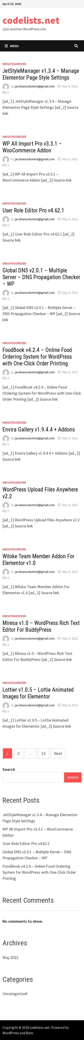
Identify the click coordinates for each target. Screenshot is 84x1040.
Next (58, 753)
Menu (12, 46)
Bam (29, 1033)
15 (43, 753)
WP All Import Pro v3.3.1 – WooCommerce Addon (32, 147)
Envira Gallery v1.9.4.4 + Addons (38, 429)
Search (8, 769)
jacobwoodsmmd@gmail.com (35, 86)
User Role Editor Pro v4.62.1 (33, 210)
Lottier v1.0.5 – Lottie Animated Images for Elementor (38, 693)
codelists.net (30, 20)
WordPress (10, 1033)
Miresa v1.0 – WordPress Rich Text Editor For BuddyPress (41, 626)
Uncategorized (14, 64)
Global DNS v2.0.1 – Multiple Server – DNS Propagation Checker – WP (41, 277)
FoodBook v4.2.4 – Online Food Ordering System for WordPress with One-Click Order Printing (37, 357)
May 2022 (10, 957)
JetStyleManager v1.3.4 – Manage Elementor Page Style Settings (40, 74)
